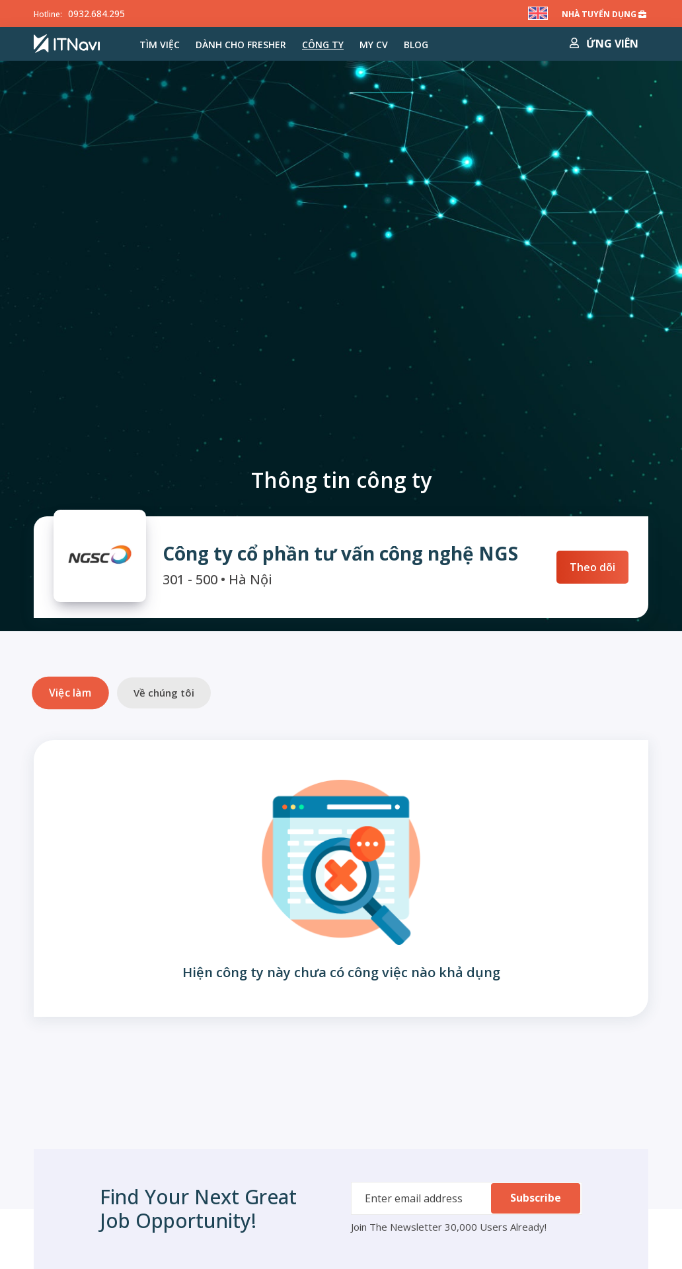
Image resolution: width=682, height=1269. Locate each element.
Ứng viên (604, 43)
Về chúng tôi (163, 692)
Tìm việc (159, 44)
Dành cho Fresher (241, 44)
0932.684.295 (96, 13)
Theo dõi (592, 567)
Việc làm (70, 693)
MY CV (374, 44)
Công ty (323, 44)
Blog (416, 44)
